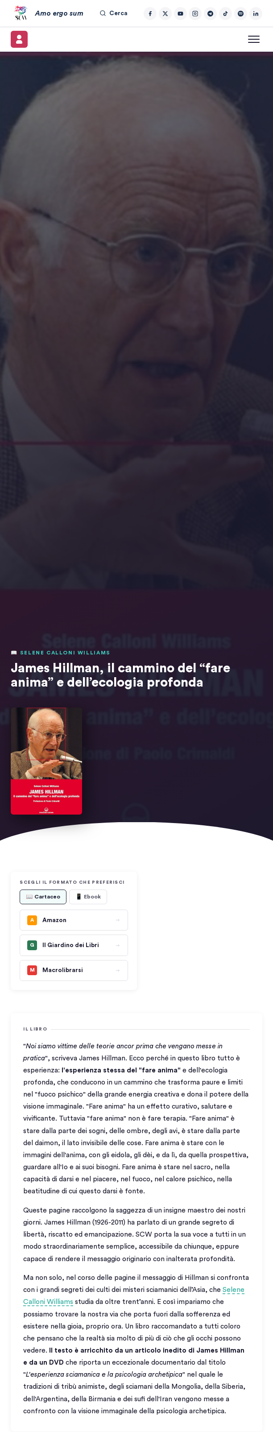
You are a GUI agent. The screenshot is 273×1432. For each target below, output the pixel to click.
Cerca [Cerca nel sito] (113, 13)
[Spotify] (240, 13)
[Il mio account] (19, 39)
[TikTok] (225, 13)
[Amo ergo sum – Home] (47, 13)
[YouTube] (180, 13)
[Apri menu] (253, 39)
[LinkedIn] (255, 13)
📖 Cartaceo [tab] (43, 896)
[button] (46, 761)
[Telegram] (210, 13)
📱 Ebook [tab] (88, 896)
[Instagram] (195, 13)
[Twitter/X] (165, 13)
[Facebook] (150, 13)
